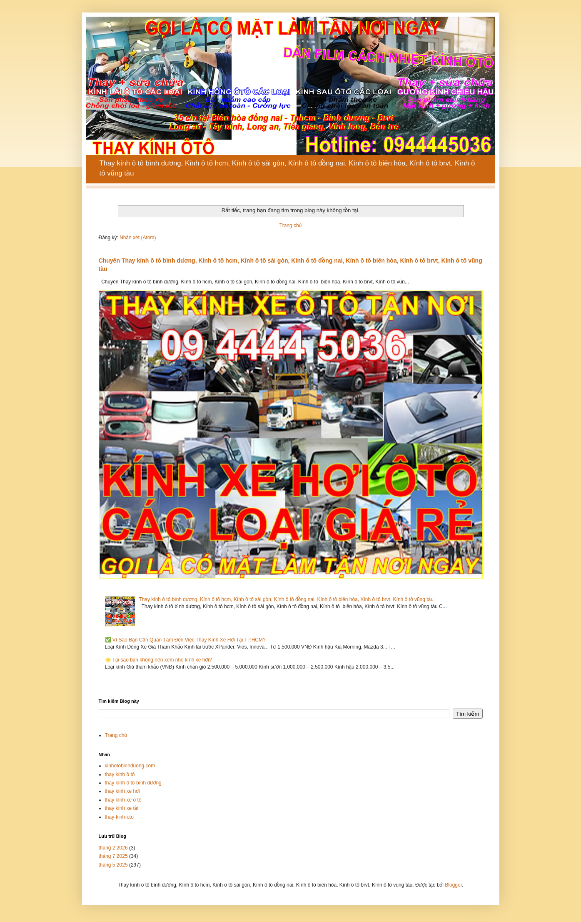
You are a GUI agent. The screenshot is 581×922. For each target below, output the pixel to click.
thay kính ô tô (120, 774)
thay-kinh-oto (119, 817)
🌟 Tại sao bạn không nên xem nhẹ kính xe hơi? (158, 660)
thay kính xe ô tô (123, 800)
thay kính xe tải (122, 808)
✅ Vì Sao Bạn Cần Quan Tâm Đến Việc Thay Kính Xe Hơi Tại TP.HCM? (185, 640)
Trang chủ (290, 225)
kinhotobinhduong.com (130, 766)
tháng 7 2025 (113, 856)
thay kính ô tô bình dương (133, 783)
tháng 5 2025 (113, 865)
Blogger (453, 885)
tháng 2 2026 (113, 848)
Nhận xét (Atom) (138, 238)
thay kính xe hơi (122, 791)
